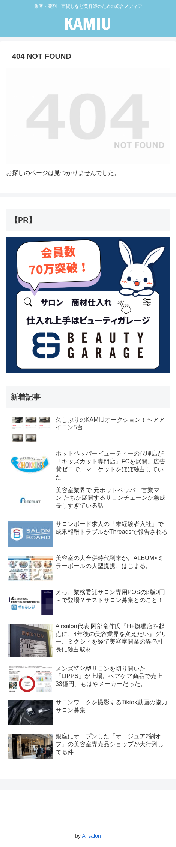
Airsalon (91, 836)
